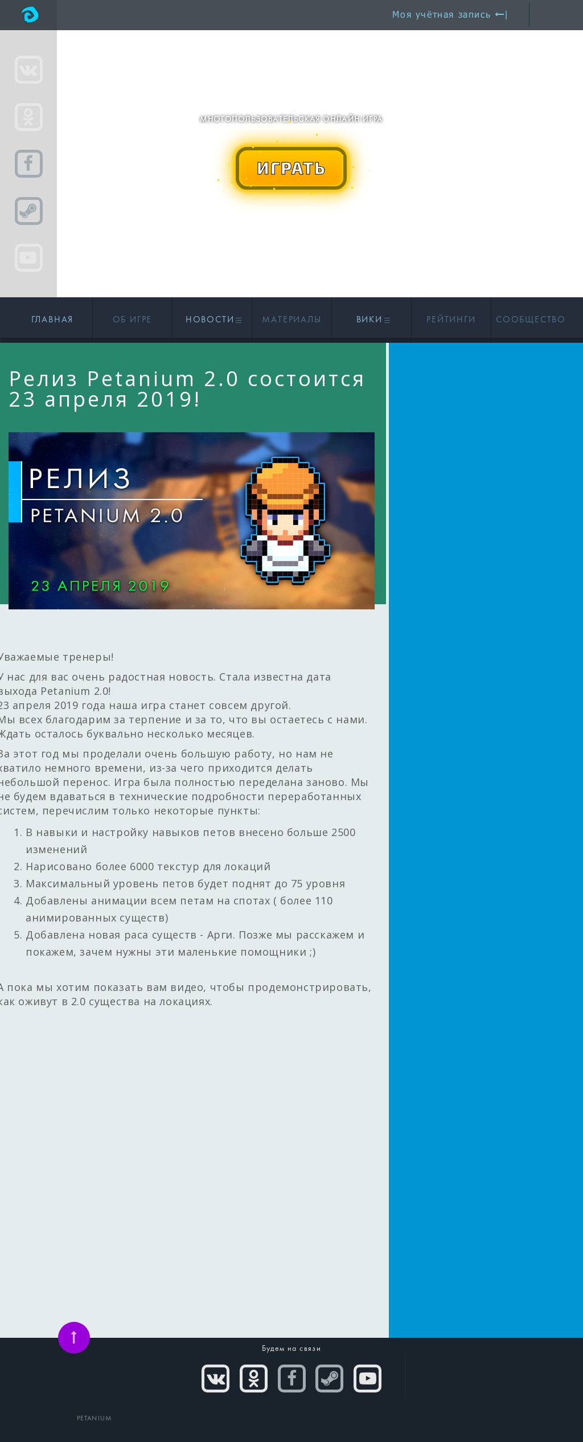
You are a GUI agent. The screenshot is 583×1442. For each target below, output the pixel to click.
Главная (52, 320)
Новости (212, 320)
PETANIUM (94, 1418)
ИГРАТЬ (291, 167)
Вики (371, 320)
